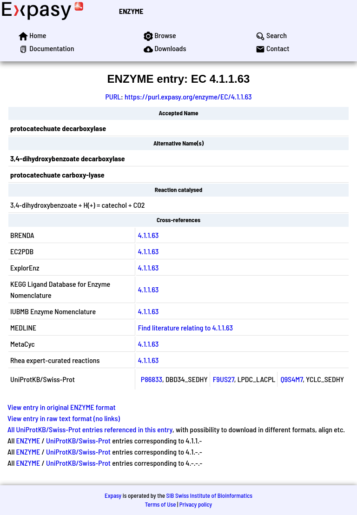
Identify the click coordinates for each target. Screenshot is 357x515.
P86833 (151, 379)
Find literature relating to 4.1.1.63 (185, 327)
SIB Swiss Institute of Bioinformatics (209, 495)
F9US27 (223, 379)
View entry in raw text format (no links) (63, 418)
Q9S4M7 (291, 379)
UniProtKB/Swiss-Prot (78, 440)
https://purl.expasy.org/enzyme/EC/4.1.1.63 (188, 96)
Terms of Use (160, 504)
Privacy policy (195, 504)
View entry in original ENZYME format (61, 407)
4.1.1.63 (148, 235)
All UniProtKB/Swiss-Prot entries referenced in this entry (89, 429)
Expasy (113, 495)
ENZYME (131, 11)
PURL (113, 96)
